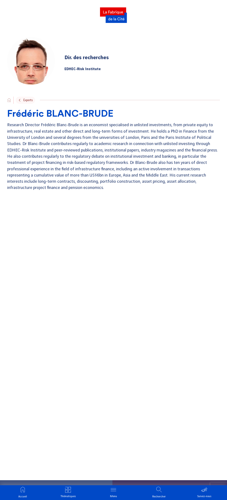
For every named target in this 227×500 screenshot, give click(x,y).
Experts (28, 100)
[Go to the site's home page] (9, 100)
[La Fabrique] (113, 13)
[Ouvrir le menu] (113, 492)
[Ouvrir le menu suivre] (204, 492)
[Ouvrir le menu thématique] (68, 492)
